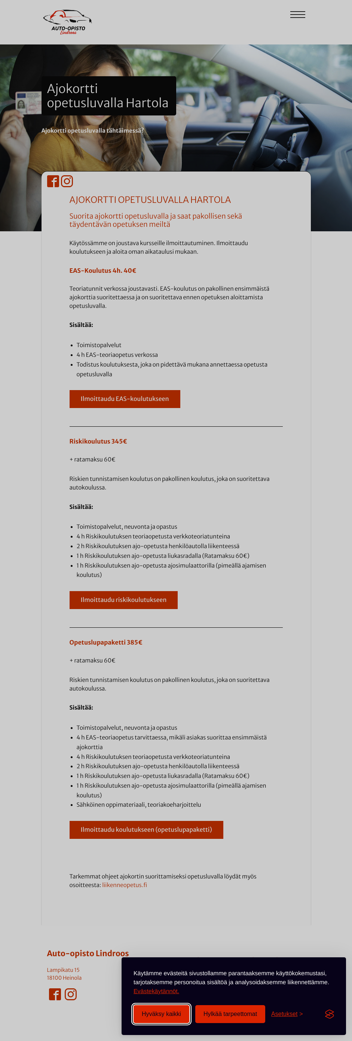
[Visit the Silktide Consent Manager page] (329, 1014)
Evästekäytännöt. (156, 991)
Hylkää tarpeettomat (230, 1014)
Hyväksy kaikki (161, 1014)
